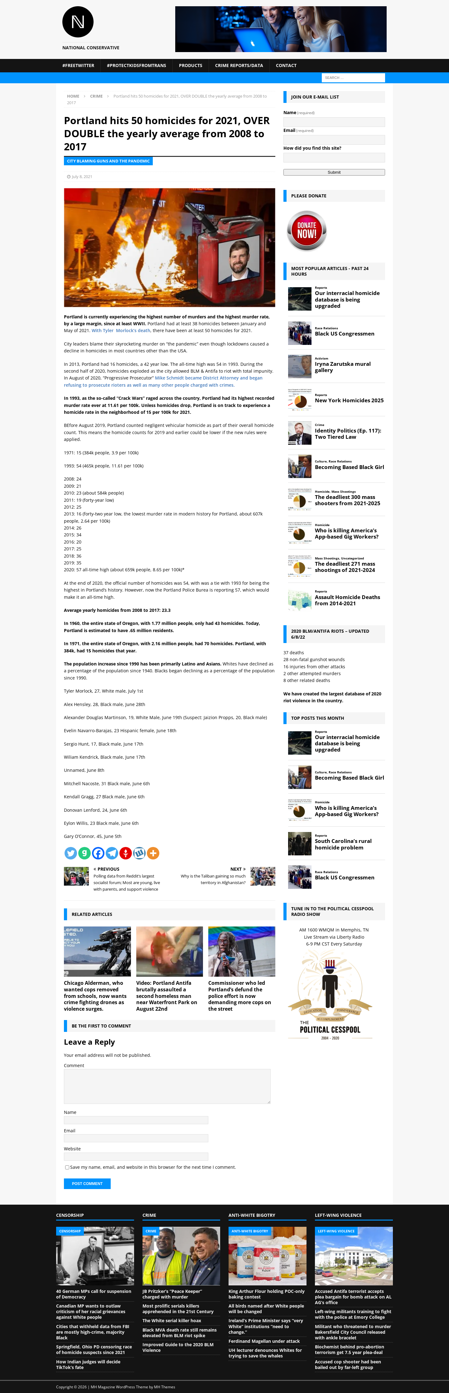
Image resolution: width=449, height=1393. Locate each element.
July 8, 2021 (82, 176)
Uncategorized (352, 558)
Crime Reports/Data (239, 65)
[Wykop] (139, 853)
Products (190, 65)
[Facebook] (98, 853)
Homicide (322, 492)
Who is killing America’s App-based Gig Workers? (347, 533)
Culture (321, 461)
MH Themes (164, 1387)
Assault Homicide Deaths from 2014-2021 (347, 600)
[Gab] (84, 853)
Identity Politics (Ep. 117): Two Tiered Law (348, 434)
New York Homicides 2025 (349, 400)
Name (70, 1112)
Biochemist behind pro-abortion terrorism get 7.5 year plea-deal (349, 1349)
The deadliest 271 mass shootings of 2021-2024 (345, 567)
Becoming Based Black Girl (349, 467)
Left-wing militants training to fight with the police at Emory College (353, 1314)
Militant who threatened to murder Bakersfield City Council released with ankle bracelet (353, 1332)
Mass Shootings (343, 492)
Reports (321, 288)
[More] (153, 853)
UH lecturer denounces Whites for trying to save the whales (265, 1353)
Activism (321, 358)
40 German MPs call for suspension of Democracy (93, 1294)
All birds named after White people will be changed (266, 1308)
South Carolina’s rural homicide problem (343, 844)
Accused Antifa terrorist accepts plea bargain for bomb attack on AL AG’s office (353, 1296)
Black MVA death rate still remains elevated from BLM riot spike (179, 1332)
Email (69, 1131)
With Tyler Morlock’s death (121, 330)
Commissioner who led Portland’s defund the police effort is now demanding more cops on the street (239, 995)
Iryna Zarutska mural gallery (343, 367)
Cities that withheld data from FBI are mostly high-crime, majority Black (92, 1332)
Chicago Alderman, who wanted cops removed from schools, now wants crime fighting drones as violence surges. (95, 995)
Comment (74, 1065)
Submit (334, 172)
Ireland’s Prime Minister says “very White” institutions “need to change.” (266, 1326)
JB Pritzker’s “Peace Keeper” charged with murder (172, 1294)
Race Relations (326, 328)
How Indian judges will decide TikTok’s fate (88, 1364)
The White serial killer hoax (171, 1320)
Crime (319, 425)
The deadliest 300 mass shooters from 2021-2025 (347, 500)
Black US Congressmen (344, 334)
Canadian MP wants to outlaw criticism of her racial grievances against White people (90, 1311)
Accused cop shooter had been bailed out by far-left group (348, 1364)
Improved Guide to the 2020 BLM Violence (178, 1347)
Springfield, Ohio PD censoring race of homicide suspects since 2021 (94, 1349)
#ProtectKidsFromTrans (136, 65)
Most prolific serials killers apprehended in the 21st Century (178, 1308)
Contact (286, 65)
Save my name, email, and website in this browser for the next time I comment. (153, 1167)
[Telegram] (112, 853)
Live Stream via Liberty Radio (334, 937)
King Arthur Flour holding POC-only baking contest (267, 1294)
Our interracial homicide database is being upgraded (347, 299)
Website (72, 1149)
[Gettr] (125, 853)
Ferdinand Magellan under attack (264, 1341)
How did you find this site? (312, 148)
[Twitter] (71, 853)
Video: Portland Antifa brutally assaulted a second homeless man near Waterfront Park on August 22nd (166, 995)
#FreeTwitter (78, 65)
